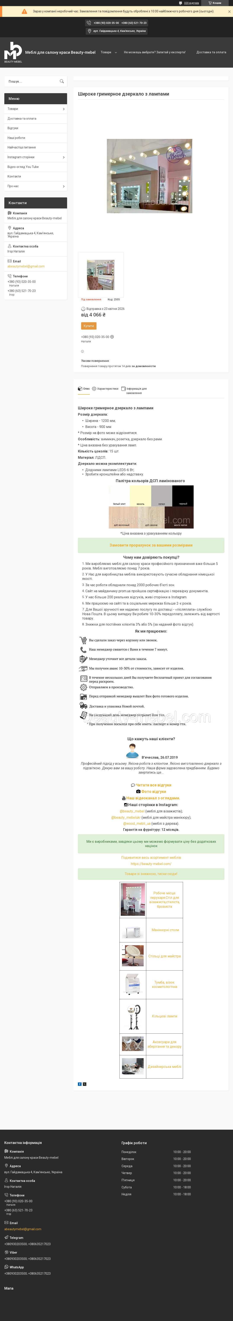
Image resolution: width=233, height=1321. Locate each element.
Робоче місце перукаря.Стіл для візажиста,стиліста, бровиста (164, 899)
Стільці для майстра (164, 956)
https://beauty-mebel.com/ (151, 864)
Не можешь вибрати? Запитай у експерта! (155, 52)
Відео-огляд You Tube (23, 167)
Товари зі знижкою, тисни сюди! (151, 874)
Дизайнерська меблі (164, 1067)
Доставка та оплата (211, 52)
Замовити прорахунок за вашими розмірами (151, 545)
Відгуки (13, 128)
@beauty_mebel (132, 811)
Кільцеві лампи (164, 1016)
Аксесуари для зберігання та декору (165, 1044)
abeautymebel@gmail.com (26, 266)
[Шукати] (62, 81)
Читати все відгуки (151, 785)
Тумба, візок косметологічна (164, 984)
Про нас (13, 186)
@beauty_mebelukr (126, 817)
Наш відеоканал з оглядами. (151, 798)
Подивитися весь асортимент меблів (151, 858)
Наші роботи (16, 138)
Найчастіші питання (22, 147)
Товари (106, 52)
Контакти (14, 176)
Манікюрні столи (165, 930)
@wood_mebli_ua (137, 824)
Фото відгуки (151, 791)
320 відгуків (191, 3)
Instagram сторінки (21, 157)
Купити (89, 326)
